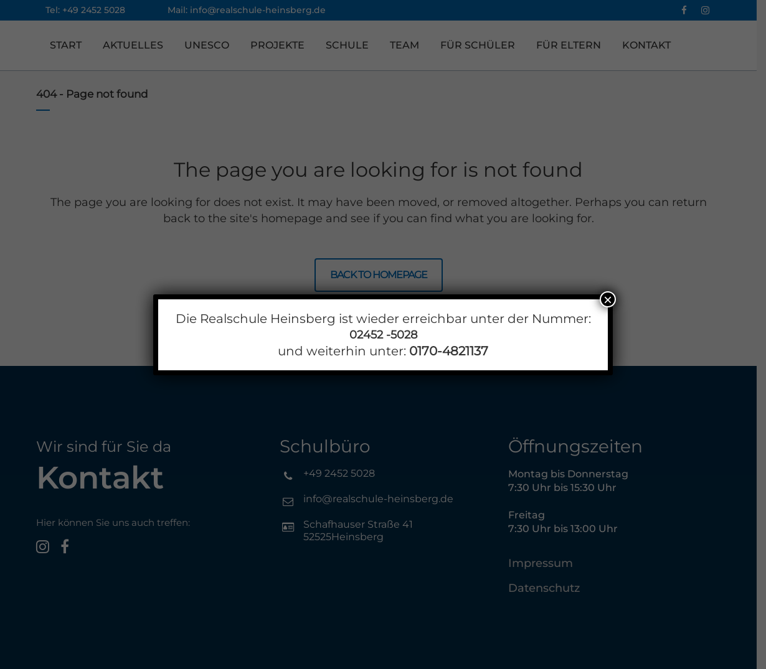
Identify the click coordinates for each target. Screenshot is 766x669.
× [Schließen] (607, 299)
